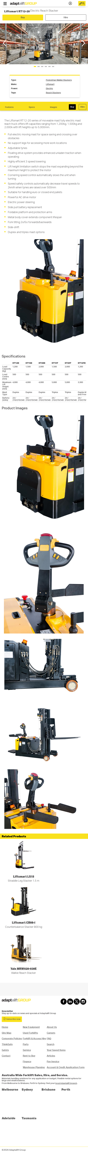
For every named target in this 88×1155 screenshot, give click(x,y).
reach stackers (53, 93)
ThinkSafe (7, 1044)
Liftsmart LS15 (23, 876)
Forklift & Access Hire (34, 1038)
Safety (5, 1050)
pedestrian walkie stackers (59, 80)
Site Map (6, 1033)
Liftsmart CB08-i (23, 922)
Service (27, 1050)
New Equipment (31, 1027)
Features (9, 107)
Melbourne (10, 1089)
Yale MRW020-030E (23, 968)
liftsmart (50, 84)
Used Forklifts (30, 1033)
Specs (32, 107)
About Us (52, 1027)
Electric (49, 89)
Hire (66, 17)
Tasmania (29, 1118)
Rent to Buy (29, 1056)
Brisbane (48, 1089)
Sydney (27, 1089)
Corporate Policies (12, 1038)
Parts (25, 1044)
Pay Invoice (53, 1061)
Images (53, 107)
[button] (83, 43)
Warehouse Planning (34, 1067)
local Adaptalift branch (66, 1083)
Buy (23, 17)
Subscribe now (11, 1019)
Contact (6, 1056)
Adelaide (8, 1118)
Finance (27, 1061)
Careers (51, 1033)
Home (5, 1027)
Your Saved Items (56, 1050)
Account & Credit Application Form (66, 1067)
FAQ (49, 1038)
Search (50, 1044)
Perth (65, 1089)
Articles (51, 1056)
